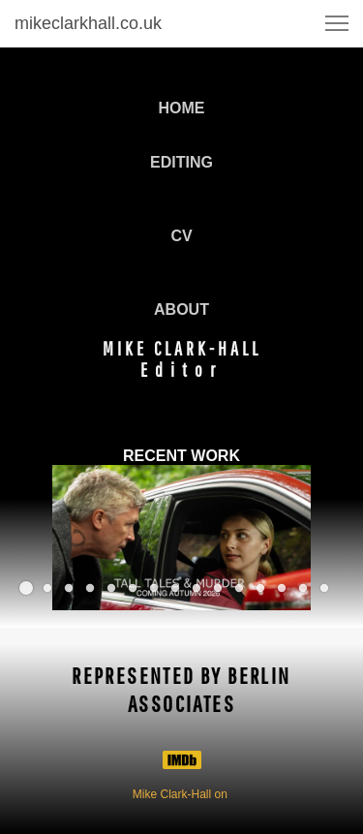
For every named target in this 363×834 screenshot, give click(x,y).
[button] (337, 23)
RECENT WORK (181, 456)
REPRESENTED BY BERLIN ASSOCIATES (181, 690)
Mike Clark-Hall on (181, 794)
